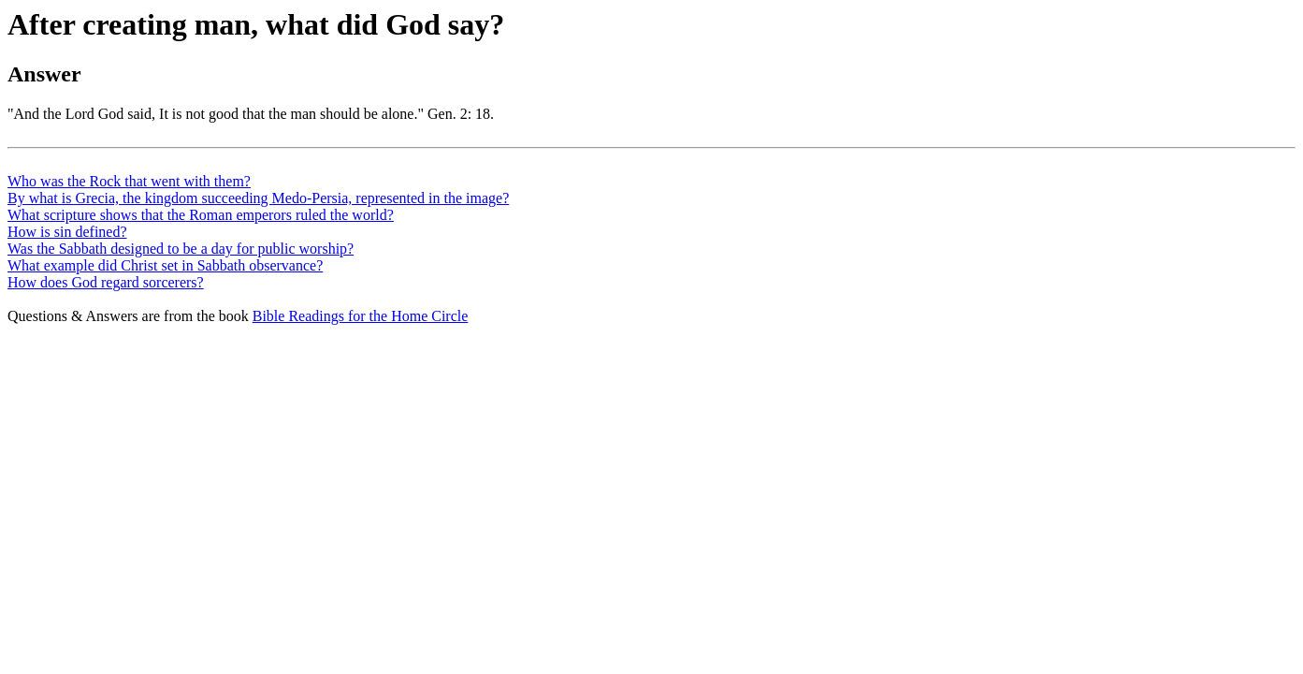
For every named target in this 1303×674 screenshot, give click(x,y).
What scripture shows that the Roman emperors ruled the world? (200, 215)
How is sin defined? (67, 232)
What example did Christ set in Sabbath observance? (165, 265)
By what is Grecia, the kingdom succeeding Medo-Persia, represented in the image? (258, 198)
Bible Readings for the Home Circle (361, 316)
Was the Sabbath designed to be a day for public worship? (180, 248)
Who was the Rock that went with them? (129, 181)
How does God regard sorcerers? (105, 282)
